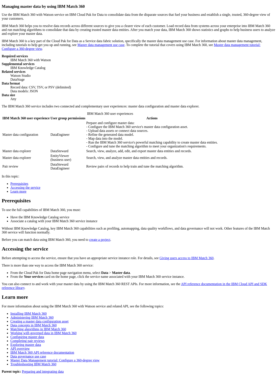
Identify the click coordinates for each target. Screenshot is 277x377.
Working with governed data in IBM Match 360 (43, 333)
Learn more (18, 191)
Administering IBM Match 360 (32, 317)
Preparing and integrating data (43, 371)
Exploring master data (25, 345)
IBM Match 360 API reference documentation (42, 352)
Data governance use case (28, 356)
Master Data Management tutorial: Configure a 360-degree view (55, 360)
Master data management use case (101, 45)
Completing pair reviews (27, 341)
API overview (20, 348)
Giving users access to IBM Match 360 (186, 258)
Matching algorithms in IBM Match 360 (38, 329)
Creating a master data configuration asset (39, 321)
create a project (99, 239)
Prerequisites (19, 183)
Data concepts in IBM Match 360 (33, 325)
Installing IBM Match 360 (28, 313)
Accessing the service (25, 187)
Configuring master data (27, 337)
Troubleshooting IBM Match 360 (33, 364)
